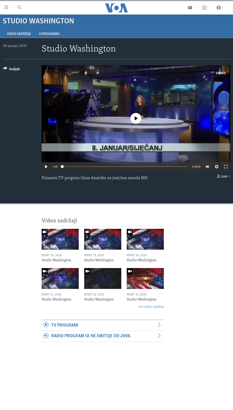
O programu (49, 34)
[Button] (11, 70)
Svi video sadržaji (151, 307)
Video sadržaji (19, 34)
